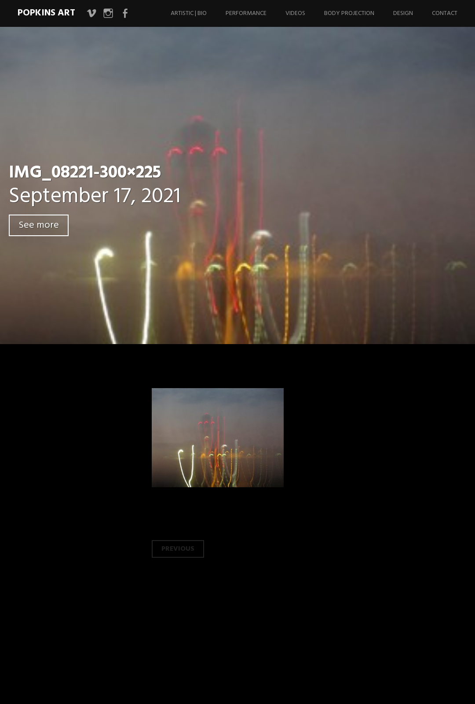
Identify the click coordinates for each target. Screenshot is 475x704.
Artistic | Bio (189, 13)
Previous (177, 549)
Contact (444, 13)
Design (403, 13)
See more (38, 225)
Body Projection (349, 13)
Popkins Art (46, 13)
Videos (295, 13)
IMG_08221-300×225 (85, 173)
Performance (246, 13)
